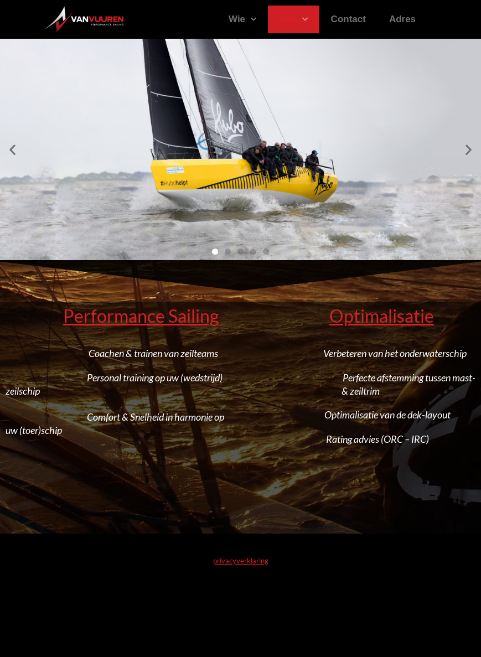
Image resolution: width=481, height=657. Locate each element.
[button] (12, 150)
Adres (402, 19)
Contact (348, 19)
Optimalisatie (381, 316)
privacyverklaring (240, 560)
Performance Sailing (141, 316)
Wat (294, 19)
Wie (242, 19)
